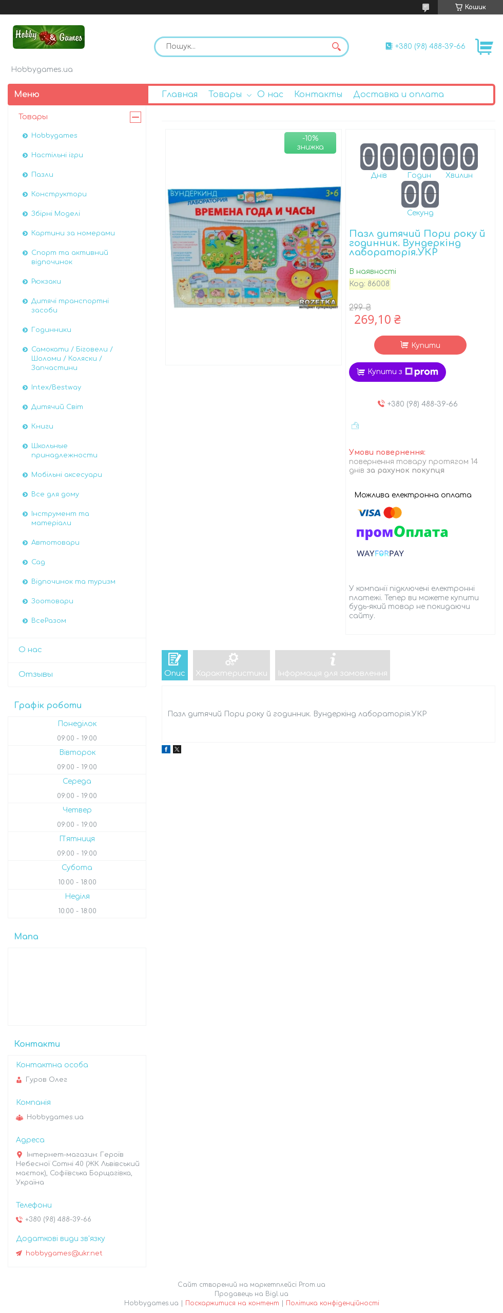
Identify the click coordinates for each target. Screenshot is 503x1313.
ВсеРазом (48, 620)
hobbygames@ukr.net (64, 1253)
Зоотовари (52, 601)
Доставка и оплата (398, 94)
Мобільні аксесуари (66, 474)
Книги (42, 426)
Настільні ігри (57, 155)
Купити (425, 345)
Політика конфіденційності (332, 1303)
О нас (270, 94)
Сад (38, 562)
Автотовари (55, 542)
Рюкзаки (46, 281)
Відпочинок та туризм (73, 581)
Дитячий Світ (57, 407)
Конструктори (59, 194)
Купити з (402, 372)
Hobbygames (54, 135)
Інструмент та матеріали (60, 518)
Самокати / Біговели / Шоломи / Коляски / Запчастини (72, 359)
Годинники (51, 330)
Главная (180, 94)
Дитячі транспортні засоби (70, 306)
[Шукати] (336, 46)
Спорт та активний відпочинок (69, 257)
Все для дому (55, 494)
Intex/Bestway (56, 387)
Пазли (42, 174)
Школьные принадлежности (64, 450)
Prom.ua (312, 1284)
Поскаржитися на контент (232, 1303)
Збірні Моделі (55, 213)
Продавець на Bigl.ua (251, 1294)
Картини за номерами (73, 233)
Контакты (318, 94)
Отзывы (35, 674)
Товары (225, 94)
